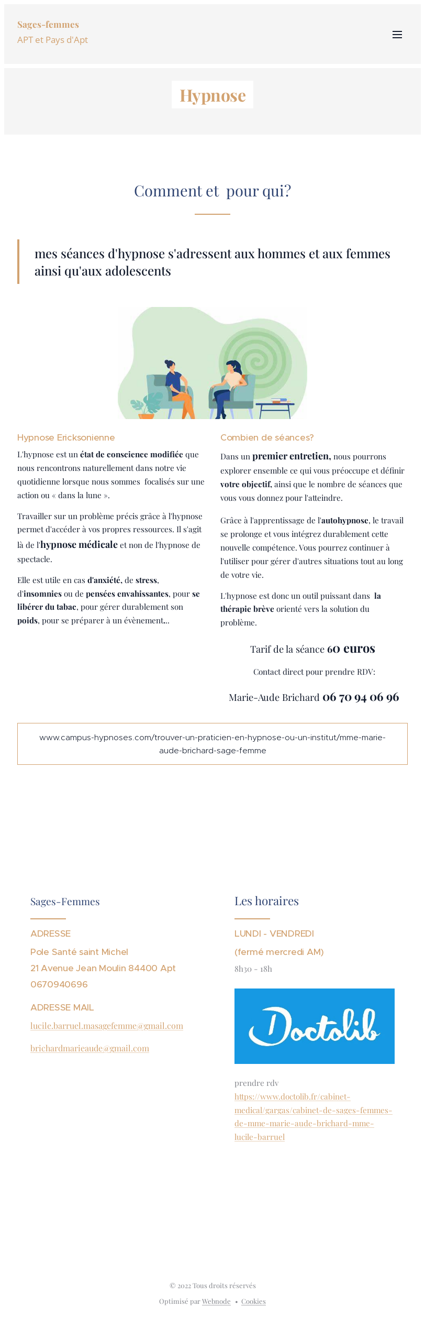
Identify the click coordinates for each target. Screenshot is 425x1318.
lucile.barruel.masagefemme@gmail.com (106, 1025)
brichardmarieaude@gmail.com (89, 1047)
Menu (397, 34)
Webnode (216, 1301)
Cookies (253, 1301)
